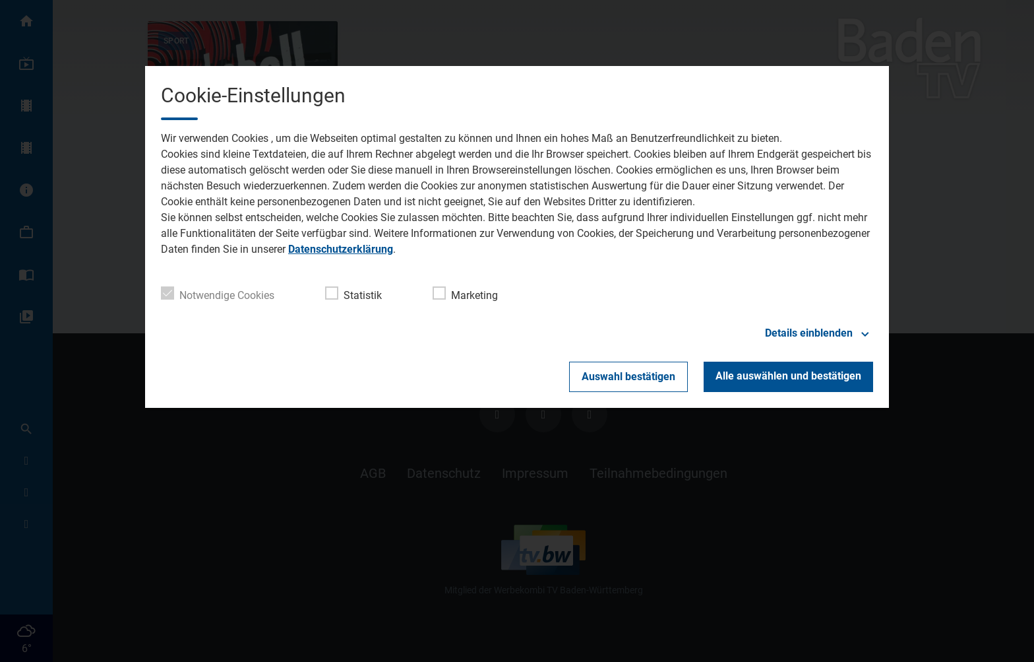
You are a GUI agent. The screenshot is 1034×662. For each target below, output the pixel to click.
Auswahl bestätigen (628, 376)
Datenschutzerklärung (340, 249)
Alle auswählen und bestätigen (788, 376)
